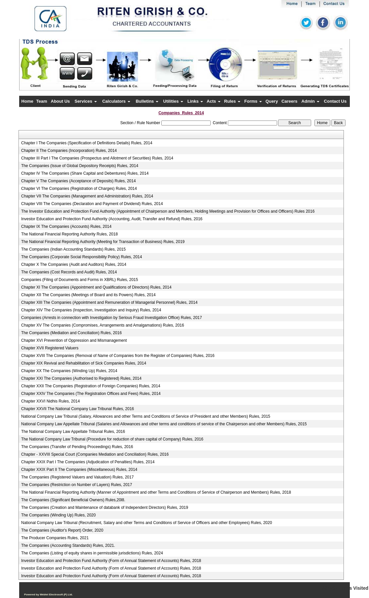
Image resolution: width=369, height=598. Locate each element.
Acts (214, 101)
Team (41, 101)
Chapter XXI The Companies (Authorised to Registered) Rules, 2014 (81, 378)
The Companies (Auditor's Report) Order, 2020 (62, 530)
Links (195, 101)
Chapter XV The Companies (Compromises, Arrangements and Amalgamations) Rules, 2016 (102, 325)
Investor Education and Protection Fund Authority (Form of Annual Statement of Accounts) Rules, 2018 (111, 560)
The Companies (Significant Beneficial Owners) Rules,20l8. (73, 500)
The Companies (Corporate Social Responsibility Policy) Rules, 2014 (81, 257)
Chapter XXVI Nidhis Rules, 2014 (50, 401)
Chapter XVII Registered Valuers (49, 348)
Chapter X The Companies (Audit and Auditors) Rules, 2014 (73, 264)
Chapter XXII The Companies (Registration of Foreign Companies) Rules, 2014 (90, 386)
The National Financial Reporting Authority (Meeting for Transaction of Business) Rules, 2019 (102, 241)
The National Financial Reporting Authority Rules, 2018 (69, 234)
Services (85, 101)
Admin (310, 101)
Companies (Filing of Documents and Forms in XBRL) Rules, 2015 (79, 279)
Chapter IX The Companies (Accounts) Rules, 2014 (66, 226)
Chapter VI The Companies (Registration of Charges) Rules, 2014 (79, 188)
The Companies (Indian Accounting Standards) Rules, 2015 (73, 249)
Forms (253, 101)
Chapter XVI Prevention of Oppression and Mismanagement (74, 340)
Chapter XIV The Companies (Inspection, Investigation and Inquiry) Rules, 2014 (91, 310)
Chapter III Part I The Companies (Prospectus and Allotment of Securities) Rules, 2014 (97, 158)
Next (319, 71)
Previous (46, 71)
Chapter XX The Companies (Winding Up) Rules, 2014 (69, 371)
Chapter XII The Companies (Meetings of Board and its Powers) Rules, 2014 (88, 295)
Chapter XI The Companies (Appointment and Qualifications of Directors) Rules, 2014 (96, 287)
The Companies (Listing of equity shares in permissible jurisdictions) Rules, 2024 (92, 553)
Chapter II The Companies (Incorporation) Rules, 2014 (69, 150)
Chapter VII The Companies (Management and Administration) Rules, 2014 (87, 196)
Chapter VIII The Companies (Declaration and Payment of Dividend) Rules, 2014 (92, 203)
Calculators (116, 101)
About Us (60, 101)
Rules (232, 101)
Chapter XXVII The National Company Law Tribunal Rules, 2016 (77, 408)
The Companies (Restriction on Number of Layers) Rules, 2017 (76, 484)
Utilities (173, 101)
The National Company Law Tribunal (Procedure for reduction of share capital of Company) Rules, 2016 (112, 439)
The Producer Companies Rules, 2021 (55, 538)
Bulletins (147, 101)
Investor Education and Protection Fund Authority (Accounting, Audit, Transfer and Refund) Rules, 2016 (111, 219)
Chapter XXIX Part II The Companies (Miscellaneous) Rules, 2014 (79, 469)
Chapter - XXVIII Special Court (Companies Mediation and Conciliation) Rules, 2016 (95, 454)
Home (27, 101)
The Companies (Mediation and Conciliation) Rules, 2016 (71, 333)
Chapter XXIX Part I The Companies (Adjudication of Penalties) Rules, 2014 (87, 462)
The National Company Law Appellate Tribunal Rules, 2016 (73, 431)
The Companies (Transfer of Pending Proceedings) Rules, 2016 (77, 446)
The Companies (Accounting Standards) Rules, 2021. (68, 545)
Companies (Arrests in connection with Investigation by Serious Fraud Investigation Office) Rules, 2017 (111, 317)
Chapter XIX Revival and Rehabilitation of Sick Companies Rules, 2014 (83, 363)
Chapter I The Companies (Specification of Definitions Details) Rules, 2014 (86, 143)
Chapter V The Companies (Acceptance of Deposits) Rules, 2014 (78, 181)
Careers (289, 101)
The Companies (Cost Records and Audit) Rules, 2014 (69, 272)
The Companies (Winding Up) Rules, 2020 (58, 515)
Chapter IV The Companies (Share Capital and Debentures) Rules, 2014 (84, 173)
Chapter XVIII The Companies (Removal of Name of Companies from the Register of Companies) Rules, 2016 (118, 355)
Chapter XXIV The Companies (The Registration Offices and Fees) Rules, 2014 (91, 393)
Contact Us (335, 101)
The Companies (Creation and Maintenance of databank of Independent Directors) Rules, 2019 (104, 507)
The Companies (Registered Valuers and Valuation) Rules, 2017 (77, 477)
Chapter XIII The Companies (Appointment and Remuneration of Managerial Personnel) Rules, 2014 (109, 302)
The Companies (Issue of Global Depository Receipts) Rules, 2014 (79, 165)
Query (272, 101)
